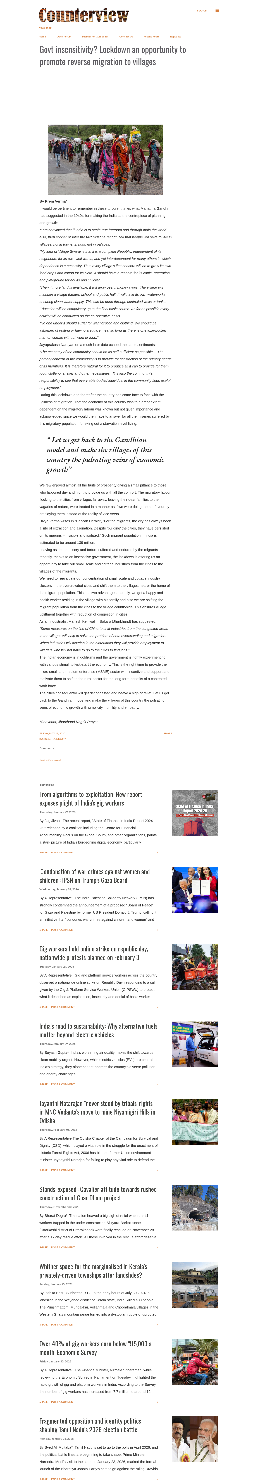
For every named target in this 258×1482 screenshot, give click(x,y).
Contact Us (126, 36)
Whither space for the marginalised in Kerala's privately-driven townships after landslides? (93, 1270)
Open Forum (64, 36)
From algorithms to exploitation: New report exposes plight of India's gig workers (90, 798)
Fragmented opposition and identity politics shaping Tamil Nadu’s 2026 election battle (90, 1425)
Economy (59, 738)
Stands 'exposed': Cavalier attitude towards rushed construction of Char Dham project (98, 1193)
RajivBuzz (175, 36)
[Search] (202, 10)
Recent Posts (151, 36)
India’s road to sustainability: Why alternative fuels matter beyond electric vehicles (98, 1030)
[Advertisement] (129, 96)
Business (45, 738)
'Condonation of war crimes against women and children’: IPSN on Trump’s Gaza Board (94, 875)
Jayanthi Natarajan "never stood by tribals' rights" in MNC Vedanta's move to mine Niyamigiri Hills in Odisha (97, 1111)
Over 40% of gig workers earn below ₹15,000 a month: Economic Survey (95, 1348)
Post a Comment (50, 760)
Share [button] (168, 733)
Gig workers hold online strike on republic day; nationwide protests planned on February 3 (93, 953)
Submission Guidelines (95, 36)
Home (42, 36)
